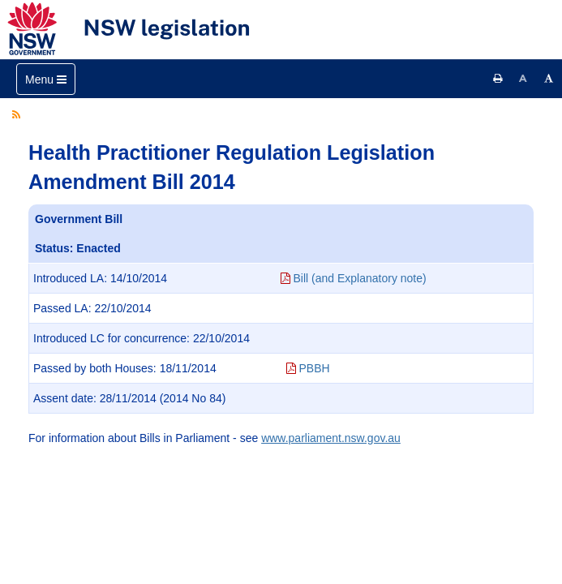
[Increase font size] (549, 78)
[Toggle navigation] (45, 79)
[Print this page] (498, 78)
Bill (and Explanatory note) (354, 278)
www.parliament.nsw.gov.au (331, 438)
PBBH (308, 368)
